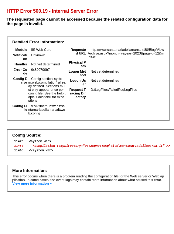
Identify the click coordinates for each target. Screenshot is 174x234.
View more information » (32, 186)
